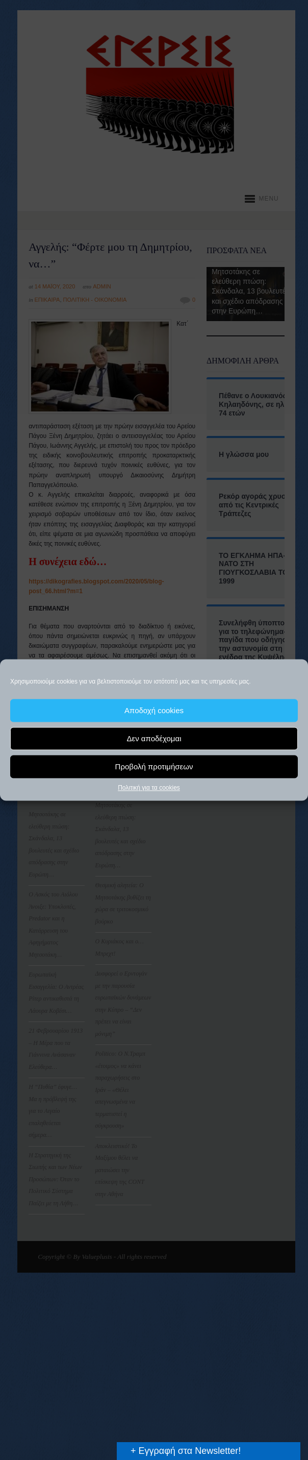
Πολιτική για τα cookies (149, 787)
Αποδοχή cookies (154, 710)
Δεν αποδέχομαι (153, 738)
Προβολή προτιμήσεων (154, 766)
